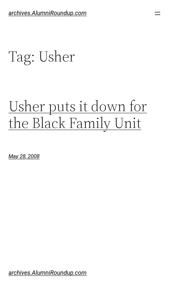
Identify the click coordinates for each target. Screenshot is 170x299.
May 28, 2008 (23, 156)
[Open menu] (158, 13)
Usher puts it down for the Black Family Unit (77, 115)
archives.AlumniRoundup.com (47, 12)
